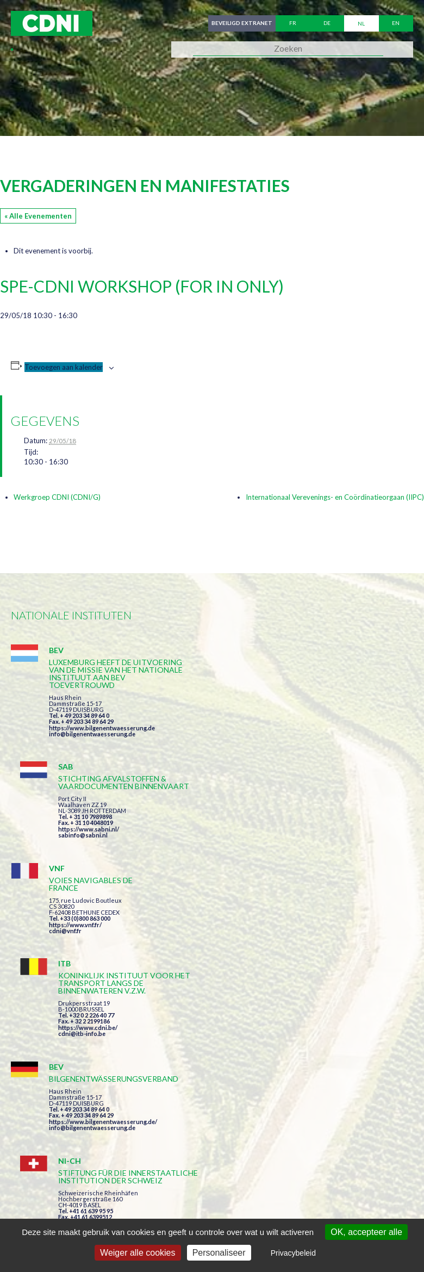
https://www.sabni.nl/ (291, 720)
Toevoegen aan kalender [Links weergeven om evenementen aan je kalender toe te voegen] (63, 367)
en (396, 23)
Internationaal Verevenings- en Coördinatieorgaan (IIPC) (335, 497)
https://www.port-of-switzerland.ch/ (312, 941)
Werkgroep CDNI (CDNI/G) (57, 497)
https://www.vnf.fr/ (75, 824)
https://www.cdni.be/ (290, 831)
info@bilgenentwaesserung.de (92, 733)
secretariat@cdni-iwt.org (271, 1153)
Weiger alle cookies (137, 1252)
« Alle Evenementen (38, 216)
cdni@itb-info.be (284, 837)
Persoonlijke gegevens (312, 1204)
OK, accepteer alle (366, 1232)
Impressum (230, 1204)
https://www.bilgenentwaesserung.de (102, 727)
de (327, 23)
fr (292, 23)
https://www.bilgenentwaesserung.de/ (103, 926)
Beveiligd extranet (241, 23)
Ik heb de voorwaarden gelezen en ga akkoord (271, 1030)
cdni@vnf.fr (65, 830)
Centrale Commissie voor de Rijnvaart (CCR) (104, 1204)
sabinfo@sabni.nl (285, 726)
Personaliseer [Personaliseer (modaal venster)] (219, 1252)
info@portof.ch (282, 947)
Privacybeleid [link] (293, 1253)
